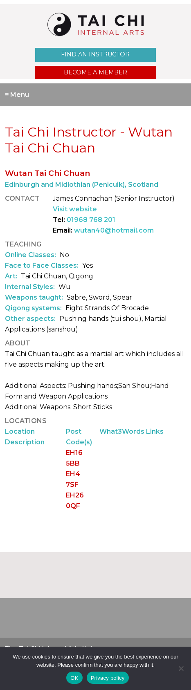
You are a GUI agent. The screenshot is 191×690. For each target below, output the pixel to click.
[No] (181, 668)
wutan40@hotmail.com (114, 230)
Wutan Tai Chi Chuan (47, 173)
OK (74, 678)
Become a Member (95, 72)
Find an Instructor (95, 54)
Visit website (75, 209)
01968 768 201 (91, 220)
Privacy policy (108, 678)
